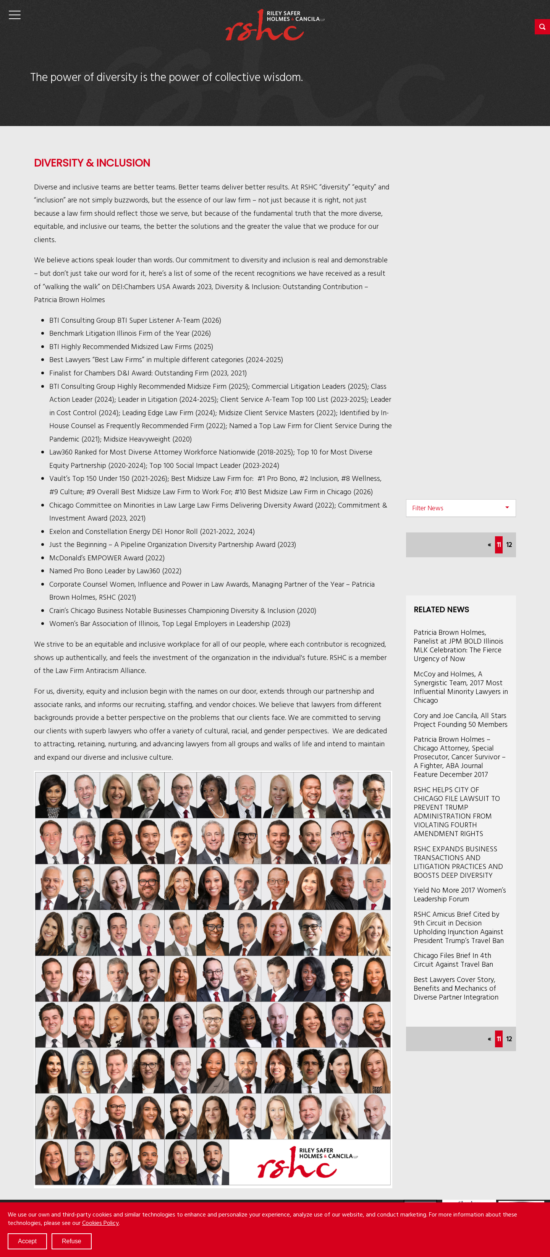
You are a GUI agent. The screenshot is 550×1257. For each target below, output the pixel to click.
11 (500, 544)
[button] (542, 26)
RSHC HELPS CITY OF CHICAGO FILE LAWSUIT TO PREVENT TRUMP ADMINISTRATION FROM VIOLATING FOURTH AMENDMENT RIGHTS (457, 811)
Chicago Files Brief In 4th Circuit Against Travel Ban (453, 959)
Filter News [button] (427, 508)
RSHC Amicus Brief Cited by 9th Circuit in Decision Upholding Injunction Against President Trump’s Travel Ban (459, 927)
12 (509, 544)
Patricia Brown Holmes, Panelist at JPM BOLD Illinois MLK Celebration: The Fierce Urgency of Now (458, 645)
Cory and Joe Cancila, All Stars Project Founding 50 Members (461, 719)
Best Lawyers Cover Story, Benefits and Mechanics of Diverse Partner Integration (456, 988)
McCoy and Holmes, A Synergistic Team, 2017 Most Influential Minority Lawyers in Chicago (461, 686)
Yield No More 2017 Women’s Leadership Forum (460, 894)
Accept (27, 1241)
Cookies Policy (100, 1222)
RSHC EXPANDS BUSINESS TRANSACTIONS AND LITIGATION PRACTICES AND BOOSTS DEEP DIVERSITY (458, 861)
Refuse (71, 1241)
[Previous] (489, 544)
